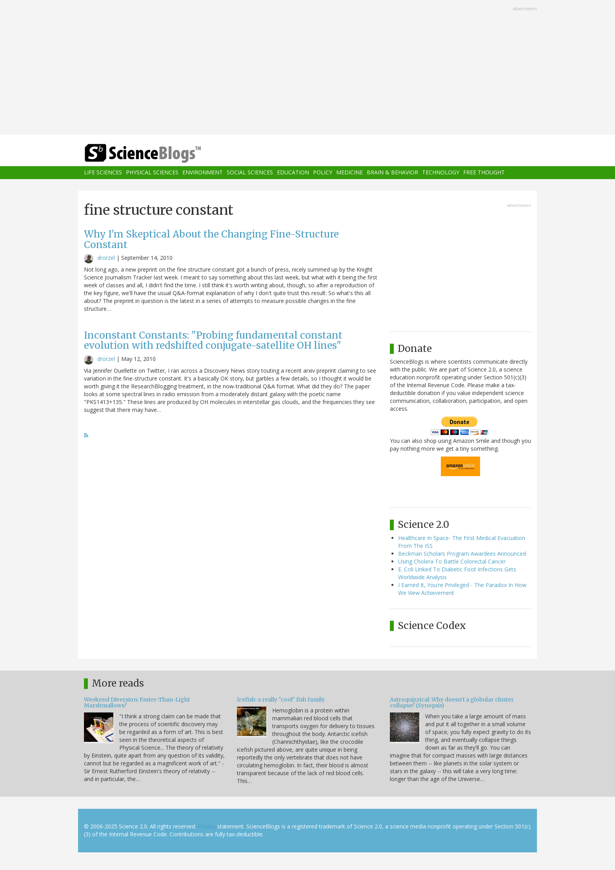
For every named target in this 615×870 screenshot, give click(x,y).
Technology (440, 172)
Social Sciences (250, 172)
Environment (202, 172)
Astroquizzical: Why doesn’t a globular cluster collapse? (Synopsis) (452, 702)
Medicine (349, 172)
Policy (322, 172)
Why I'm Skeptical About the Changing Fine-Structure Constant (211, 239)
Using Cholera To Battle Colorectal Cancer (452, 561)
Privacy (207, 826)
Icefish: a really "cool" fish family (281, 699)
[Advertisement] (307, 68)
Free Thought (484, 172)
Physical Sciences (152, 172)
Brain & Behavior (392, 172)
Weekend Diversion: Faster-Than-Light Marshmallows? (137, 702)
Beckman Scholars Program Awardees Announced (462, 553)
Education (293, 172)
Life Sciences (103, 172)
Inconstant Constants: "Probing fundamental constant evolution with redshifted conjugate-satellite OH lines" (213, 340)
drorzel (106, 257)
